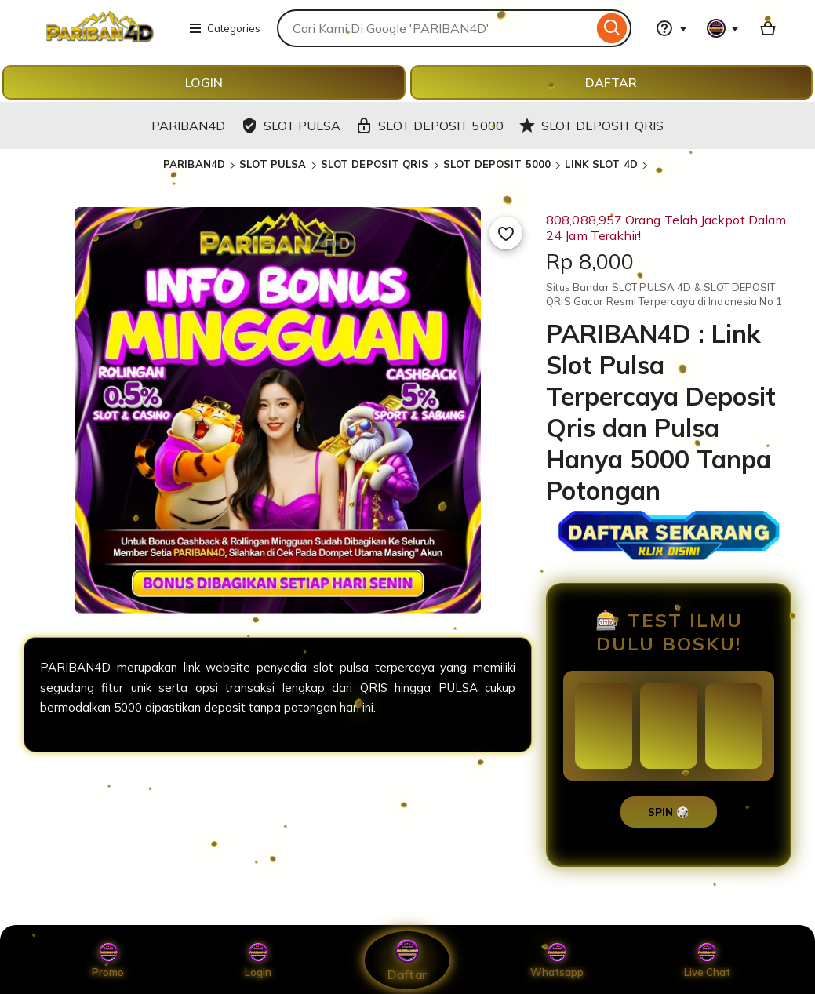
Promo (108, 960)
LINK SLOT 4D (601, 164)
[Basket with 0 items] (768, 28)
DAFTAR (611, 82)
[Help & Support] (671, 28)
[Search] (612, 28)
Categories (224, 28)
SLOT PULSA (272, 164)
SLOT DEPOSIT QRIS (376, 164)
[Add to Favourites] (505, 233)
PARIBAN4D (194, 164)
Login (258, 960)
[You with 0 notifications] (723, 28)
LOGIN (204, 82)
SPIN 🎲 (668, 812)
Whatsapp (557, 960)
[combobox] (435, 28)
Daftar (407, 959)
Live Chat (707, 960)
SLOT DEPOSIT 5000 (497, 164)
